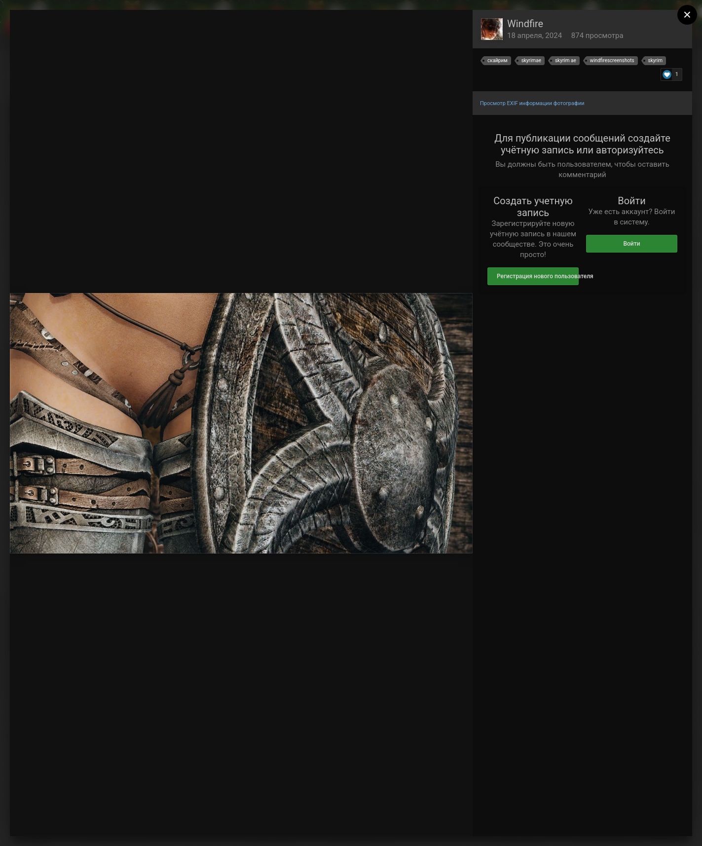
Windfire (525, 24)
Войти (631, 243)
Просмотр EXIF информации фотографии (532, 103)
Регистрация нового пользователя (538, 276)
